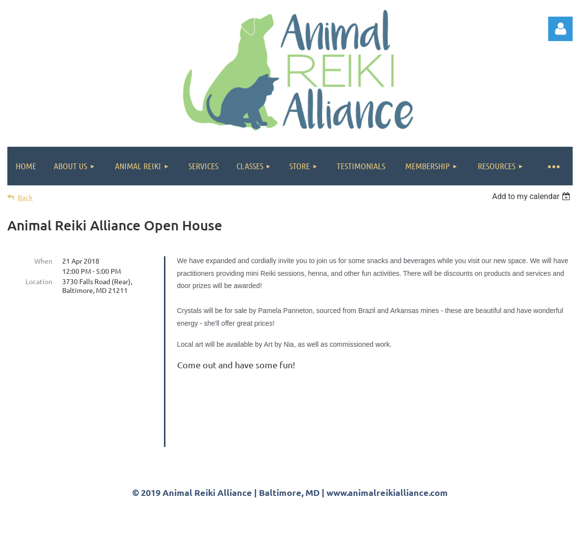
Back (25, 197)
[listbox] (532, 196)
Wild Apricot (456, 526)
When (43, 260)
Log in (560, 29)
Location (38, 281)
